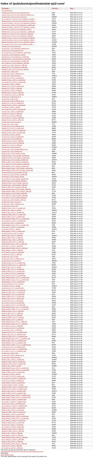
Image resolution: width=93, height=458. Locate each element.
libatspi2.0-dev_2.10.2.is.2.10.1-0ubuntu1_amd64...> (19, 21)
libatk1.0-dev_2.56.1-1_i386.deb (12, 235)
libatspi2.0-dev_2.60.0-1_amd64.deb (13, 361)
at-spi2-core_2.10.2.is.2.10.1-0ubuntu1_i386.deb (17, 36)
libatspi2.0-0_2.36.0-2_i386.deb (12, 113)
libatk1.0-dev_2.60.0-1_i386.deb (12, 433)
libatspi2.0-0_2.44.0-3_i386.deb (12, 145)
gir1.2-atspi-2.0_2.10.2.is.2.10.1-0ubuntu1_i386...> (18, 44)
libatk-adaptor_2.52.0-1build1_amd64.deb (15, 166)
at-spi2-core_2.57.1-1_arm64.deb (12, 301)
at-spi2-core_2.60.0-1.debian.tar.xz (13, 355)
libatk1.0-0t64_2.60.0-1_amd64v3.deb (14, 393)
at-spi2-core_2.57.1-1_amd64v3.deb (13, 347)
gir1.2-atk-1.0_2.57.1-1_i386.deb (12, 326)
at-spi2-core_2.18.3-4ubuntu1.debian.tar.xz (15, 48)
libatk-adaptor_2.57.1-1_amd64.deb (13, 282)
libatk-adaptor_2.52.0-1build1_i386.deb (14, 193)
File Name (5, 8)
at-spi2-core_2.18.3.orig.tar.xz (11, 46)
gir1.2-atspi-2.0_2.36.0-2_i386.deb (13, 118)
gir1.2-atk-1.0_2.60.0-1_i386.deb (12, 448)
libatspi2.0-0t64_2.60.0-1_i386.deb (13, 431)
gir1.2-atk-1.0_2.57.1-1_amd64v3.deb (14, 351)
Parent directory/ (7, 10)
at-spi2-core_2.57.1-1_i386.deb (12, 330)
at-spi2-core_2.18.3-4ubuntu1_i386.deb (14, 65)
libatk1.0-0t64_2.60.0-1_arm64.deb (13, 422)
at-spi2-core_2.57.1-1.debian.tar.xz (13, 258)
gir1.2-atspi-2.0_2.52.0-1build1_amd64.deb (16, 164)
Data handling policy (7, 455)
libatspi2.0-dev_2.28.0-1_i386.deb (13, 92)
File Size (55, 8)
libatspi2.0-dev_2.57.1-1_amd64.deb (13, 263)
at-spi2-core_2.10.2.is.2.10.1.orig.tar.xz (14, 17)
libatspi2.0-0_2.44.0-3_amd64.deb (13, 128)
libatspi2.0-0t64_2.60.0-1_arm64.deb (14, 412)
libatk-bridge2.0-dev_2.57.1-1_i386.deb (14, 321)
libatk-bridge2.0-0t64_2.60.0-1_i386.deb (15, 437)
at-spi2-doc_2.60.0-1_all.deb (11, 374)
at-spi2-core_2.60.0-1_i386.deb (12, 445)
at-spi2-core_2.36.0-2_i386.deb (12, 115)
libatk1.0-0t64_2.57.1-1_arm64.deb (13, 296)
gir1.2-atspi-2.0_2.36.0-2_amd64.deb (14, 109)
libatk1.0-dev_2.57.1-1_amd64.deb (13, 269)
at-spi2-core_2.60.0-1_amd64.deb (13, 380)
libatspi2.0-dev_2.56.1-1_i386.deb (13, 240)
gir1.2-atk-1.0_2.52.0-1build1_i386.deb (14, 197)
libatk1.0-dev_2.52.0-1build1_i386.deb (14, 181)
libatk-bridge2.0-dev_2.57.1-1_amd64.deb (15, 279)
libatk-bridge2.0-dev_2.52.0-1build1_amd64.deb (17, 168)
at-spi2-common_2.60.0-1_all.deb (12, 385)
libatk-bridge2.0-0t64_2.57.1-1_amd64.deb (15, 277)
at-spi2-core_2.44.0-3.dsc (10, 124)
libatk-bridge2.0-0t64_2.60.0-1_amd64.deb (15, 370)
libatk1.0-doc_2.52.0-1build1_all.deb (13, 153)
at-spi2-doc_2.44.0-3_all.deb (11, 134)
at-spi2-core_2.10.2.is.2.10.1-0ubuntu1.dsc (15, 13)
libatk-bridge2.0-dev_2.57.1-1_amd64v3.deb (16, 338)
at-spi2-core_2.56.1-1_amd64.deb (13, 223)
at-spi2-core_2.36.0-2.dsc (10, 99)
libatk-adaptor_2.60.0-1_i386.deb (12, 435)
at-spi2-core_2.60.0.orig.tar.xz (11, 357)
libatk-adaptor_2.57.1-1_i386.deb (12, 319)
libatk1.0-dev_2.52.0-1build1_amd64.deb (15, 160)
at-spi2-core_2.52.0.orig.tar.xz (11, 147)
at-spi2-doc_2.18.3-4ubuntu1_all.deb (13, 55)
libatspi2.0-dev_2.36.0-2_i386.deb (13, 120)
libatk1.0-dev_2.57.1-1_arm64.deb (13, 298)
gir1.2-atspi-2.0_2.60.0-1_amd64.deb (14, 378)
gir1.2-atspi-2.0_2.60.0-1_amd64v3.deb (14, 406)
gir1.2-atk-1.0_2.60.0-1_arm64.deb (13, 427)
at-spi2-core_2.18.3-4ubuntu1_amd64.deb (15, 61)
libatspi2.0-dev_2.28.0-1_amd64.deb (13, 80)
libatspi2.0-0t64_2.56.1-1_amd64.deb (14, 214)
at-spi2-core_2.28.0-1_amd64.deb (13, 78)
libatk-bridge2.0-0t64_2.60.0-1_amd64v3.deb (16, 397)
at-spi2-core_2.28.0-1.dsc (10, 71)
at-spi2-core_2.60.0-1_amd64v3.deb (13, 404)
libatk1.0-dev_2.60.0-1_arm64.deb (13, 410)
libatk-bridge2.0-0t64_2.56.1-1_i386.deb (15, 248)
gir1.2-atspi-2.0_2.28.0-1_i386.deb (13, 94)
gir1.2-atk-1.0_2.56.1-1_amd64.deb (13, 227)
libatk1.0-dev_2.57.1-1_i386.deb (12, 315)
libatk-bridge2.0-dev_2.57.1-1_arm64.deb (15, 307)
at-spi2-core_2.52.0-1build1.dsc (12, 151)
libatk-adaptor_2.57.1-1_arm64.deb (13, 294)
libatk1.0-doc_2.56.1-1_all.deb (11, 210)
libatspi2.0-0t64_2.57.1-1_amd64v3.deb (14, 336)
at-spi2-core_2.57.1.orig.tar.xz (11, 261)
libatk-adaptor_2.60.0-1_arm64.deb (13, 414)
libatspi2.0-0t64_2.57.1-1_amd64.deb (14, 265)
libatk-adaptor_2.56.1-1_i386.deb (12, 250)
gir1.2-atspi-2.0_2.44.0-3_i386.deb (13, 143)
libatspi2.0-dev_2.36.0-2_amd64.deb (13, 105)
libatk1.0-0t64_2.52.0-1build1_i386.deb (14, 187)
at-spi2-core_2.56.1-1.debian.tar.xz (13, 204)
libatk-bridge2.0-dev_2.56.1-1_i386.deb (14, 244)
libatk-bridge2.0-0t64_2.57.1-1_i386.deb (15, 324)
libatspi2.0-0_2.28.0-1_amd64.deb (13, 86)
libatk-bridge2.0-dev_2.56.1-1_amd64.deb (15, 225)
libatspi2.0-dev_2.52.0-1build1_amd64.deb (15, 155)
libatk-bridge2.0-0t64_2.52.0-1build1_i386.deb (16, 191)
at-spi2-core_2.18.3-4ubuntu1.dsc (12, 50)
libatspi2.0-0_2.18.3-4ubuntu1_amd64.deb (15, 57)
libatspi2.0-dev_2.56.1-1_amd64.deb (13, 208)
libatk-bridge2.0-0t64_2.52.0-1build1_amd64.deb (17, 170)
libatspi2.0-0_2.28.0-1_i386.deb (12, 88)
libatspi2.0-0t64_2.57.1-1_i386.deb (13, 317)
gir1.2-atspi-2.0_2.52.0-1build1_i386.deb (15, 195)
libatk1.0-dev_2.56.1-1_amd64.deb (13, 212)
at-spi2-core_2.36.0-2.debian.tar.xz (13, 101)
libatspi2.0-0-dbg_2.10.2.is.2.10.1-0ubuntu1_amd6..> (19, 27)
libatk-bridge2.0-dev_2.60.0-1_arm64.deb (15, 416)
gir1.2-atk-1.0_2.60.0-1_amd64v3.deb (14, 401)
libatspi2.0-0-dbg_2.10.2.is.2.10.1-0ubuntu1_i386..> (18, 42)
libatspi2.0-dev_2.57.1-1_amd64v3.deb (14, 332)
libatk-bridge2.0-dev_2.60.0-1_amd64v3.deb (16, 395)
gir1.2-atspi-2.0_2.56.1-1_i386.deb (13, 252)
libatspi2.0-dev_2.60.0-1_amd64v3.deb (14, 389)
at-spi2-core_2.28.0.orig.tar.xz (11, 76)
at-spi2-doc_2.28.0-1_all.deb (11, 84)
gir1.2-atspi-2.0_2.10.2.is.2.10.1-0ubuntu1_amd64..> (19, 19)
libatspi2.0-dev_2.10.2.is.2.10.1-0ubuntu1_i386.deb (18, 38)
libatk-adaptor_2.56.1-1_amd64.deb (13, 231)
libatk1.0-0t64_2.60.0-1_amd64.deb (13, 372)
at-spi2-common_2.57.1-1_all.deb (12, 284)
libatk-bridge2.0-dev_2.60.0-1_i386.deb (14, 443)
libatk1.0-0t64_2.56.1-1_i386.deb (12, 237)
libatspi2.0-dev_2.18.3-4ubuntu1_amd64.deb (16, 59)
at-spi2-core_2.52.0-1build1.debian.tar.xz (15, 149)
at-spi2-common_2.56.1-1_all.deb (12, 233)
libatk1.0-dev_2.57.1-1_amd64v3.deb (14, 334)
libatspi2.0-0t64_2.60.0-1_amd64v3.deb (14, 387)
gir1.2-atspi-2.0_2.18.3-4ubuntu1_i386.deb (15, 63)
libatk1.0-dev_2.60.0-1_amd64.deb (13, 359)
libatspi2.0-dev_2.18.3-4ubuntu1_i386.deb (15, 69)
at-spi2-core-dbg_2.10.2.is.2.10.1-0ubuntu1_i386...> (18, 40)
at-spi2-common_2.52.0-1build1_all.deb (14, 172)
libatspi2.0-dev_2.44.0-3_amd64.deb (13, 132)
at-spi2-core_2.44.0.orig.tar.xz (11, 122)
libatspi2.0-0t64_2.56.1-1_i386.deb (13, 242)
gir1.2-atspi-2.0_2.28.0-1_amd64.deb (14, 82)
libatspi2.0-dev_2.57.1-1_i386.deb (13, 311)
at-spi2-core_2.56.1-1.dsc (10, 206)
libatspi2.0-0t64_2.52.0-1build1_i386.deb (15, 183)
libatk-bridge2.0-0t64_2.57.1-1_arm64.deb (15, 309)
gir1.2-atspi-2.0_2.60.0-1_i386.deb (13, 439)
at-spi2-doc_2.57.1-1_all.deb (11, 286)
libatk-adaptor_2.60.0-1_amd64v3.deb (14, 399)
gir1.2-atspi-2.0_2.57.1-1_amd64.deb (14, 275)
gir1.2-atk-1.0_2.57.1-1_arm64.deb (13, 303)
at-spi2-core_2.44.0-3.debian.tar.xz (13, 126)
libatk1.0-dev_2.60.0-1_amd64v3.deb (14, 391)
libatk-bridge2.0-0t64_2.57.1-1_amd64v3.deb (16, 345)
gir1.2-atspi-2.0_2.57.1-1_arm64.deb (13, 305)
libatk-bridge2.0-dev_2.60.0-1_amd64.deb (15, 368)
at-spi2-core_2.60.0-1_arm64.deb (12, 425)
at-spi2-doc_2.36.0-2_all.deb (11, 107)
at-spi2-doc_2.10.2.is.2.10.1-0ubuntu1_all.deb (16, 29)
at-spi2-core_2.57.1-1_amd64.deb (13, 288)
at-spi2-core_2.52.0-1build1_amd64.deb (15, 174)
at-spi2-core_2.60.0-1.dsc (10, 353)
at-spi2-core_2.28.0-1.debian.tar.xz (13, 73)
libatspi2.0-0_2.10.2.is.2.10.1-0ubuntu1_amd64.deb (18, 31)
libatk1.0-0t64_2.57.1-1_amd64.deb (13, 271)
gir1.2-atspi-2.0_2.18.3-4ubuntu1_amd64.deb (16, 52)
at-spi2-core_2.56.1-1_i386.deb (12, 254)
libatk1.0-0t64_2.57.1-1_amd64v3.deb (14, 340)
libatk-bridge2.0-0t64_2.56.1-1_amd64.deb (15, 218)
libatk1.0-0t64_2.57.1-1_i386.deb (12, 313)
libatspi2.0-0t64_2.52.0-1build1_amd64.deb (16, 158)
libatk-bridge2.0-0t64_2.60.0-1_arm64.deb (15, 418)
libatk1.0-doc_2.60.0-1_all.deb (11, 366)
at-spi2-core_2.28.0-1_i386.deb (12, 90)
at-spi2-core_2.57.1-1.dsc (10, 256)
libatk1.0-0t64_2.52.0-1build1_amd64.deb (15, 162)
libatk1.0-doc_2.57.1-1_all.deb (11, 267)
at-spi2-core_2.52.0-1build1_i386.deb (14, 200)
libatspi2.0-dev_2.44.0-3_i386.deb (13, 141)
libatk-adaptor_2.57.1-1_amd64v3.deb (14, 343)
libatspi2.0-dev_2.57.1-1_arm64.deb (13, 292)
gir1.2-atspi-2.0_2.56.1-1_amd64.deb (14, 221)
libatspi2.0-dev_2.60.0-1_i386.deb (13, 429)
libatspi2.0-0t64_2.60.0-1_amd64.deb (14, 364)
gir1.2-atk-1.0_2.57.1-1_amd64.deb (13, 273)
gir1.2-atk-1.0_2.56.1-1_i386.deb (12, 246)
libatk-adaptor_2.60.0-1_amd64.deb (13, 382)
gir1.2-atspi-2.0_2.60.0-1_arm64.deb (13, 420)
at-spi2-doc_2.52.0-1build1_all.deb (13, 176)
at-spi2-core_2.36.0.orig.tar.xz (11, 97)
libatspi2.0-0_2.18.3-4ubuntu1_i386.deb (14, 67)
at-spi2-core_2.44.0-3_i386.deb (12, 139)
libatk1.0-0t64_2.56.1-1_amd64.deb (13, 216)
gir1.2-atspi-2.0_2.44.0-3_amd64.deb (14, 130)
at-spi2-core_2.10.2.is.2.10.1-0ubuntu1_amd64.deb (18, 25)
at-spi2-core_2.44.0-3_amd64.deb (13, 137)
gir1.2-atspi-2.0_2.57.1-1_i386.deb (13, 328)
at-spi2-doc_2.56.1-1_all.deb (11, 229)
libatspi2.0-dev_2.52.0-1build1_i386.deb (15, 185)
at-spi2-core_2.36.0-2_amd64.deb (13, 111)
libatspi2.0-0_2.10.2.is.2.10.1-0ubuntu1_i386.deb (17, 34)
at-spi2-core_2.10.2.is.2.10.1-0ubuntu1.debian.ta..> (18, 15)
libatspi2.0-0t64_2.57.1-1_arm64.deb (14, 290)
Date (71, 8)
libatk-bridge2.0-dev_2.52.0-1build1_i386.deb (16, 189)
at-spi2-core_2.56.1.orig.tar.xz (11, 202)
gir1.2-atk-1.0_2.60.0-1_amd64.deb (13, 376)
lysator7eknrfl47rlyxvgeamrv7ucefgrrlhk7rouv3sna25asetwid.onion (22, 451)
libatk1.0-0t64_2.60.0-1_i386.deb (12, 441)
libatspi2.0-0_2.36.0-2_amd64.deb (13, 103)
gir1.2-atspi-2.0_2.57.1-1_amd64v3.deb (14, 349)
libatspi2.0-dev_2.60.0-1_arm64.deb (13, 408)
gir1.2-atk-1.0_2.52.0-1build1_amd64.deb (15, 179)
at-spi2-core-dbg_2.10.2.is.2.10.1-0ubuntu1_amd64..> (19, 23)
